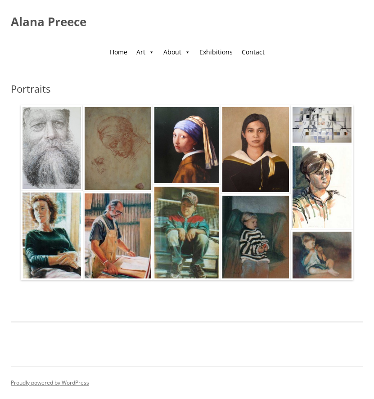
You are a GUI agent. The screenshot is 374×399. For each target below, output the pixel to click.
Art (145, 52)
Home (118, 52)
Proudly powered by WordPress (50, 382)
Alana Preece (48, 21)
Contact (253, 52)
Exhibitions (216, 52)
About (176, 52)
